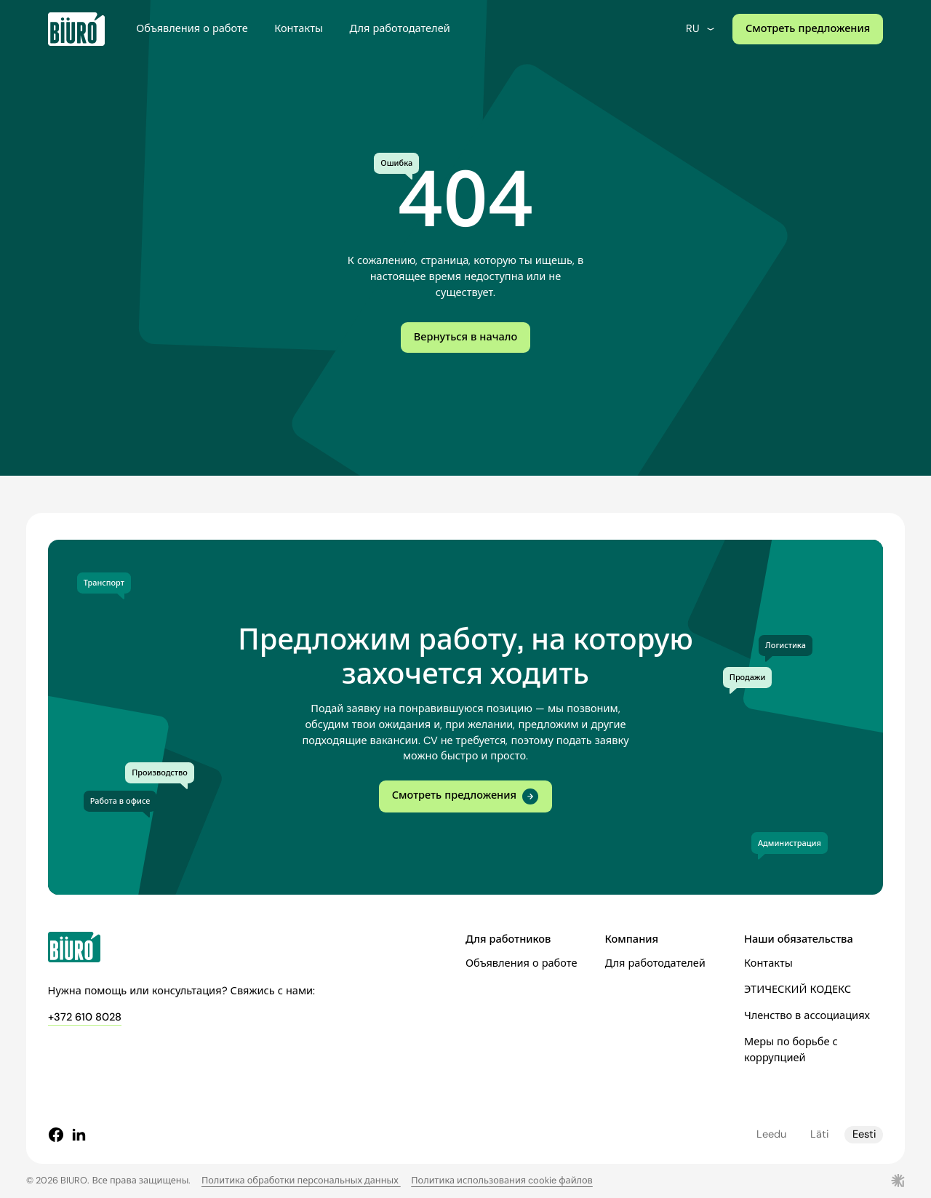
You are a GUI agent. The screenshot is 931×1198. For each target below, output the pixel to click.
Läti (819, 1134)
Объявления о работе (191, 29)
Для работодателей (399, 29)
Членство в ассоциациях (807, 1016)
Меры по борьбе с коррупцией (791, 1050)
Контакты (298, 29)
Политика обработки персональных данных (301, 1180)
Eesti (864, 1134)
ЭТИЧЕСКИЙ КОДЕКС (797, 990)
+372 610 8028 (84, 1017)
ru (701, 29)
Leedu (771, 1134)
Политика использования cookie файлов (502, 1180)
